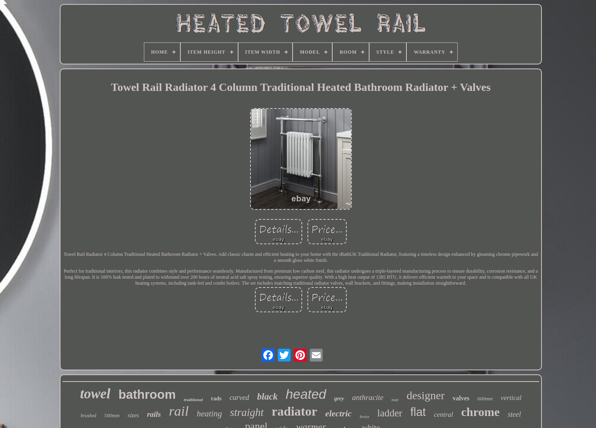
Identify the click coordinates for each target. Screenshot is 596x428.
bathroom (147, 395)
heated (306, 394)
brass (364, 416)
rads (216, 399)
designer (425, 395)
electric (338, 413)
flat (418, 412)
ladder (389, 413)
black (267, 397)
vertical (511, 398)
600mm (485, 399)
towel (95, 394)
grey (339, 399)
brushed (88, 415)
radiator (294, 411)
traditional (193, 399)
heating (209, 413)
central (443, 414)
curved (239, 398)
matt (395, 400)
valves (461, 398)
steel (514, 414)
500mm (111, 415)
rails (154, 414)
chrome (480, 411)
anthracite (368, 397)
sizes (133, 415)
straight (247, 412)
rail (179, 411)
